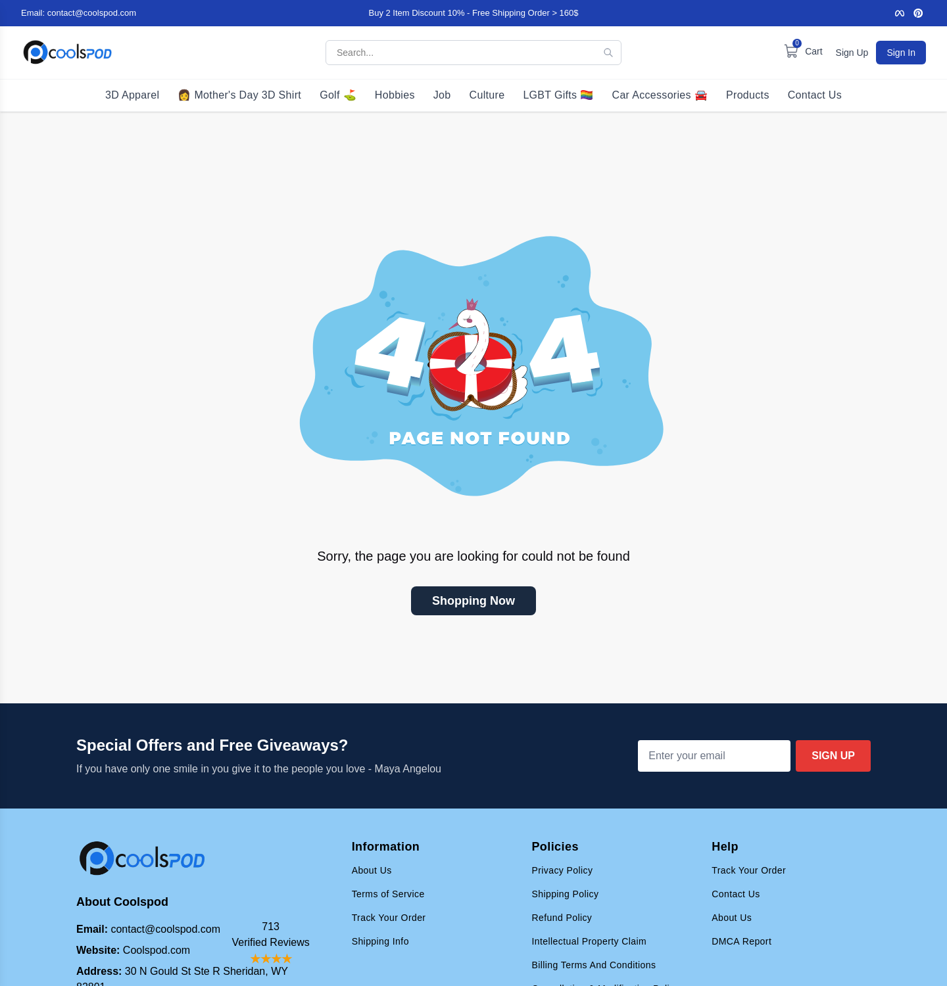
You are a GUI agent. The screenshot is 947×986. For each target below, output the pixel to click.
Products (747, 95)
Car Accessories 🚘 (660, 95)
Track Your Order (389, 917)
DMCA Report (741, 941)
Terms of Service (388, 894)
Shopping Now (473, 600)
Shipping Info (380, 941)
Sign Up (833, 755)
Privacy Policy (562, 870)
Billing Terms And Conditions (593, 965)
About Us (372, 870)
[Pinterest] (918, 13)
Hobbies (395, 95)
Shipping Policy (564, 894)
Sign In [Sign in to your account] (900, 52)
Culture (487, 95)
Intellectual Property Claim (588, 941)
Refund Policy (561, 917)
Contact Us (815, 95)
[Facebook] (900, 13)
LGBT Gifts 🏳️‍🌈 (558, 95)
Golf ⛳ (338, 95)
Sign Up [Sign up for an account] (852, 52)
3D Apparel (132, 95)
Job (442, 95)
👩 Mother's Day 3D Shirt (239, 95)
